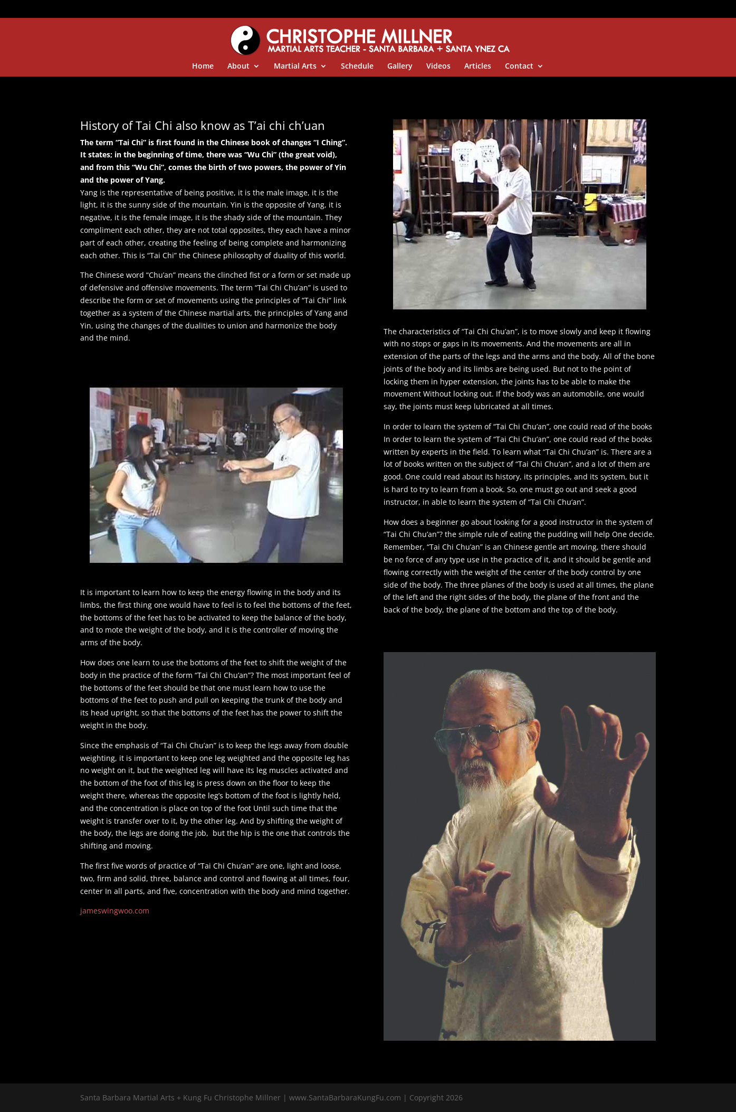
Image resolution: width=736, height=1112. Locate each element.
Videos (438, 66)
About (238, 66)
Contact (519, 66)
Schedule (357, 66)
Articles (477, 66)
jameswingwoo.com (114, 911)
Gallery (400, 66)
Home (203, 66)
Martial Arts (295, 66)
